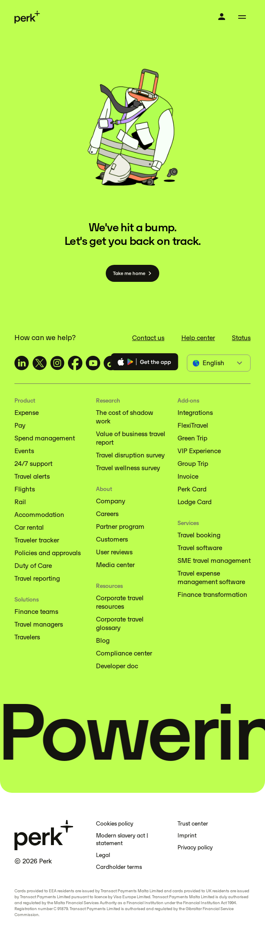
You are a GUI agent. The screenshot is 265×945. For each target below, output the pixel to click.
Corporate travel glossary (120, 623)
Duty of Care (33, 566)
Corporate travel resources (120, 602)
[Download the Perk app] (144, 363)
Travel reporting (37, 578)
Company (110, 501)
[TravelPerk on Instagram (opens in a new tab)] (57, 363)
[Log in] (221, 16)
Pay (19, 425)
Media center (115, 565)
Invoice (188, 476)
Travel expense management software (211, 577)
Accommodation (39, 515)
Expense (26, 413)
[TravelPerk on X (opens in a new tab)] (39, 363)
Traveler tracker (36, 540)
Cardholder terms (119, 867)
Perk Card (192, 489)
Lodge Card (194, 502)
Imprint (187, 835)
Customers (112, 539)
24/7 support (33, 464)
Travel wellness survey (128, 468)
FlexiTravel (193, 425)
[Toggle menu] (242, 17)
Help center (198, 338)
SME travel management (214, 560)
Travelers (27, 637)
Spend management (44, 438)
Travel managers (38, 624)
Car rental (29, 527)
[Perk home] (27, 17)
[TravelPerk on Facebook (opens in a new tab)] (75, 363)
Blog (103, 640)
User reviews (114, 552)
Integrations (195, 413)
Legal (103, 855)
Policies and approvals (47, 553)
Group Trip (193, 464)
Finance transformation (212, 594)
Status (241, 338)
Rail (20, 502)
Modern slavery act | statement (122, 839)
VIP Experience (199, 451)
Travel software (200, 548)
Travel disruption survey (130, 455)
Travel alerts (32, 476)
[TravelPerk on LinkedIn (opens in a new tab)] (21, 363)
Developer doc (117, 666)
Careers (107, 514)
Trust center (193, 823)
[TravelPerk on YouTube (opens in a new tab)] (93, 363)
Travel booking (199, 535)
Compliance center (124, 653)
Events (24, 451)
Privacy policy (195, 847)
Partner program (120, 526)
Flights (24, 489)
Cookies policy (114, 823)
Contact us (148, 338)
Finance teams (36, 611)
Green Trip (192, 438)
